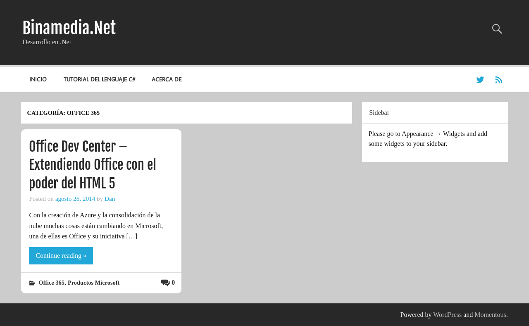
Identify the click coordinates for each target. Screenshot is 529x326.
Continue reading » (61, 255)
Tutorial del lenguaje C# (99, 79)
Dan (110, 198)
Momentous (490, 314)
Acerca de (166, 79)
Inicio (38, 79)
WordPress (447, 314)
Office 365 (51, 282)
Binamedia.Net (69, 28)
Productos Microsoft (93, 282)
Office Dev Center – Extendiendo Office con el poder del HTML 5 (92, 165)
